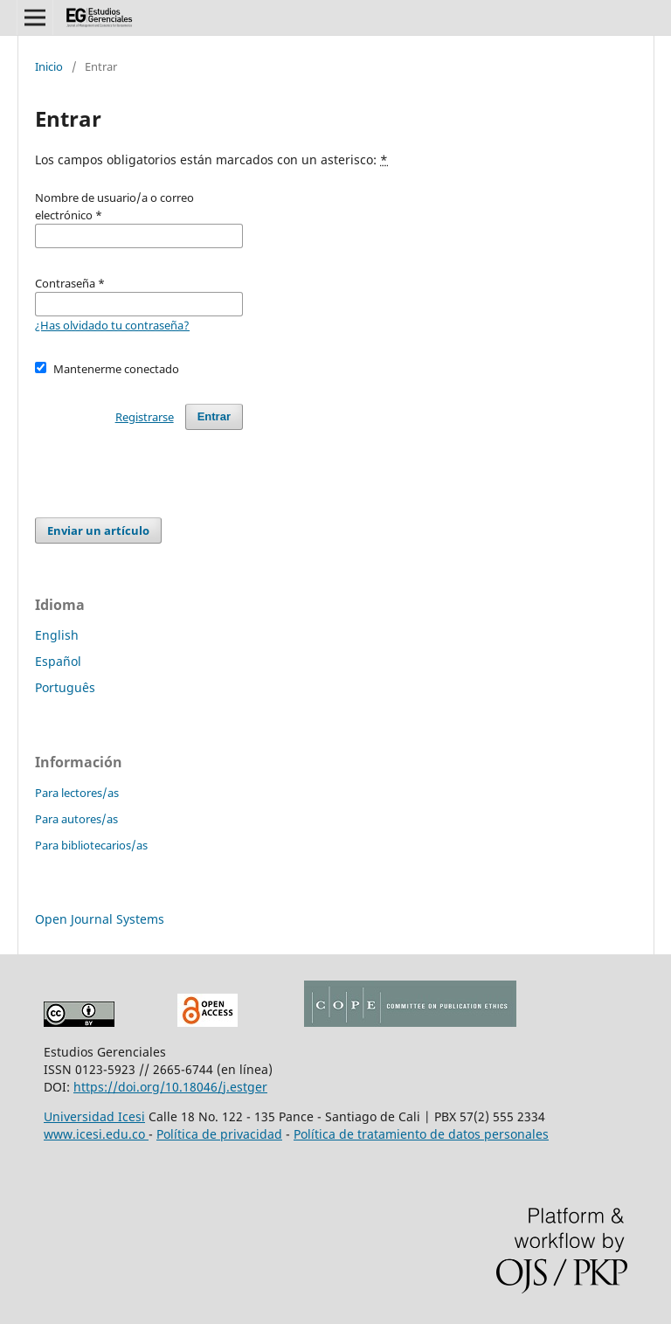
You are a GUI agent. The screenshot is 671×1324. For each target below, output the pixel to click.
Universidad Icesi (94, 1116)
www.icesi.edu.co (96, 1134)
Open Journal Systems (99, 919)
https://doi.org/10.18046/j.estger (170, 1086)
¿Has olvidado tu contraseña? (112, 325)
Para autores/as (76, 819)
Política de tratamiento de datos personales (421, 1134)
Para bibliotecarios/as (91, 845)
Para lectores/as (77, 793)
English (57, 635)
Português (65, 687)
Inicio (49, 66)
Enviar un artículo (98, 530)
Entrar (214, 416)
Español (58, 661)
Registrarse (144, 417)
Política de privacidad (219, 1134)
